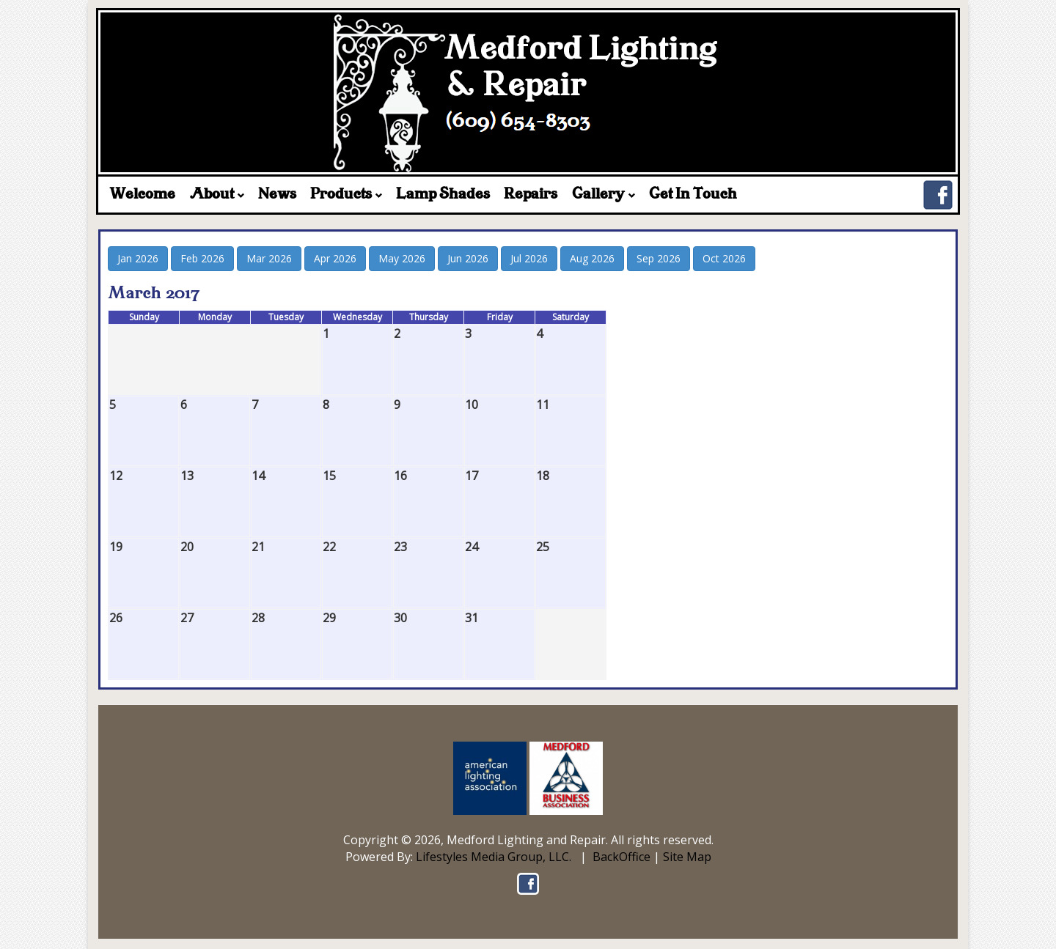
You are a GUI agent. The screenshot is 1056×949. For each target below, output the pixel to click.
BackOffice (621, 857)
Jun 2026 (467, 258)
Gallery (603, 195)
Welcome (142, 195)
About (217, 195)
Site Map (687, 857)
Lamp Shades (443, 195)
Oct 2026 (724, 258)
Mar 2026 (269, 258)
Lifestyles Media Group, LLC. (493, 857)
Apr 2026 (335, 258)
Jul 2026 (529, 258)
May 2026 (401, 258)
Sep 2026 (659, 258)
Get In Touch (693, 195)
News (277, 195)
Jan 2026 (137, 258)
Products (346, 195)
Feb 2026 (202, 258)
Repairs (530, 195)
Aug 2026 (592, 258)
